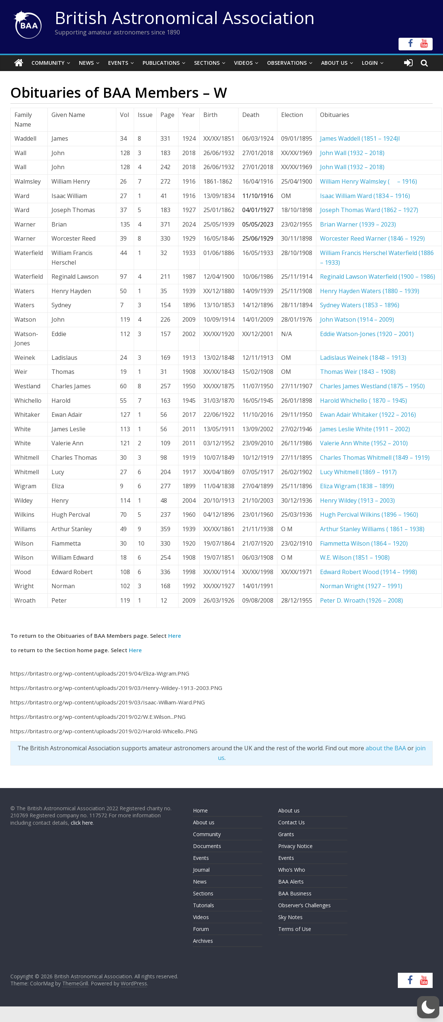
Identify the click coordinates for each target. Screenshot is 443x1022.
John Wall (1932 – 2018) (352, 153)
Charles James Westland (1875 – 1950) (372, 386)
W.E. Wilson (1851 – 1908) (355, 557)
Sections (207, 62)
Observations (287, 62)
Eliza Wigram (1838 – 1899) (357, 486)
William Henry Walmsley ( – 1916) (368, 181)
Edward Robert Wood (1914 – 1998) (368, 572)
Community (47, 62)
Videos (243, 62)
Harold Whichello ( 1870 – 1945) (363, 400)
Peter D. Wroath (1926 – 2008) (361, 600)
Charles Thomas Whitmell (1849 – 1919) (375, 457)
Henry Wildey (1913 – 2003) (357, 500)
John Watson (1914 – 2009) (357, 319)
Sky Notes (290, 917)
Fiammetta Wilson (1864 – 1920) (364, 543)
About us (203, 822)
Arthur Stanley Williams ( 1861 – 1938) (372, 529)
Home (200, 810)
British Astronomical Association (185, 17)
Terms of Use (294, 928)
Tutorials (203, 905)
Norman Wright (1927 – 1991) (361, 586)
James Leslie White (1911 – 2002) (365, 429)
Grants (286, 834)
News (86, 62)
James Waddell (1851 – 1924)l (360, 138)
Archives (203, 940)
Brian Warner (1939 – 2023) (358, 224)
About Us (334, 62)
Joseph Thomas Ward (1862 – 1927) (369, 210)
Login (370, 62)
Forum (201, 928)
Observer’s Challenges (304, 905)
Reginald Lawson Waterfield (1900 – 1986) (377, 276)
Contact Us (291, 822)
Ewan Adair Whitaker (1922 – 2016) (368, 415)
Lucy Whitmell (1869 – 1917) (358, 472)
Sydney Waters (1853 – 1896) (359, 305)
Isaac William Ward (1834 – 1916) (365, 196)
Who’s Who (291, 869)
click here (82, 822)
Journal (201, 869)
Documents (207, 846)
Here (174, 635)
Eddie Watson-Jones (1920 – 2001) (367, 333)
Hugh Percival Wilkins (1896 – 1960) (369, 514)
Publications (161, 62)
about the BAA (386, 748)
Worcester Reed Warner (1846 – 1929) (372, 238)
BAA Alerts (291, 881)
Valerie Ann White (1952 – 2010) (364, 443)
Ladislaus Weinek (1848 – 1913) (363, 357)
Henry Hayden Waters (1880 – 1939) (369, 291)
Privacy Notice (295, 846)
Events (118, 62)
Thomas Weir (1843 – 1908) (358, 372)
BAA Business (295, 893)
